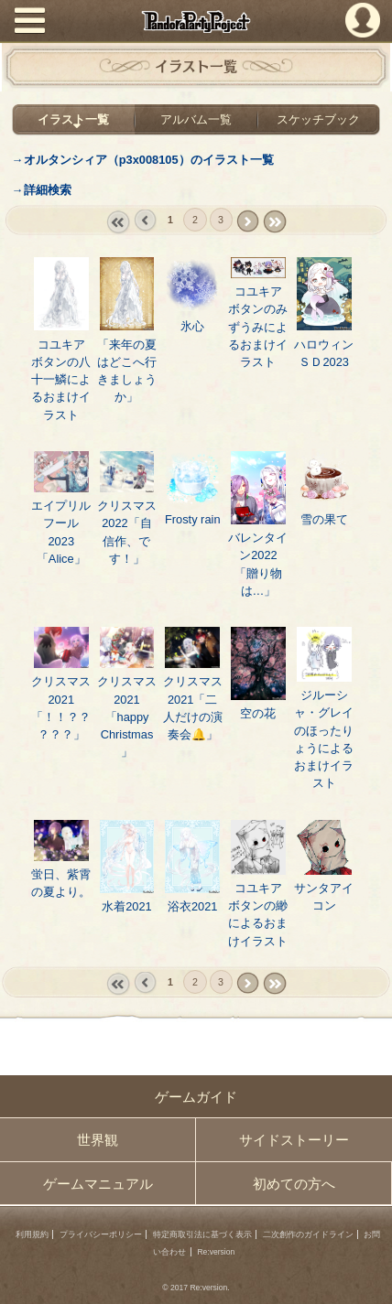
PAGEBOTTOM (369, 1278)
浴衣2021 (193, 906)
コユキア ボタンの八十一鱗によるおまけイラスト (61, 380)
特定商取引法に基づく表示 (202, 1234)
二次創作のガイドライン (308, 1234)
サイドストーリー (294, 1140)
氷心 (192, 326)
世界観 (97, 1140)
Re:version (215, 1251)
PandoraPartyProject (196, 21)
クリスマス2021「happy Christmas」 (127, 716)
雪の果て (324, 519)
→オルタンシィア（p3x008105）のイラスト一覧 (143, 160)
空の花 (258, 713)
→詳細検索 (41, 190)
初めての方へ (294, 1183)
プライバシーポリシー (101, 1234)
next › (247, 222)
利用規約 (32, 1234)
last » (274, 222)
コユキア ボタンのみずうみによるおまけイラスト (258, 327)
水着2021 (127, 906)
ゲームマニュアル (98, 1183)
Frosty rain (193, 519)
